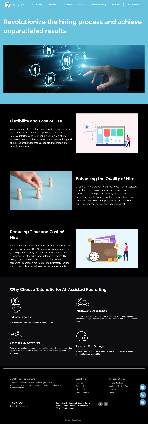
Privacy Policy (81, 395)
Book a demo (133, 5)
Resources (82, 5)
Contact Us (80, 391)
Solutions (37, 4)
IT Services (68, 5)
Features (53, 4)
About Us (114, 5)
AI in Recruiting (99, 5)
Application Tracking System (120, 391)
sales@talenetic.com (19, 406)
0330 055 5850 (16, 403)
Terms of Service (82, 398)
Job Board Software (117, 388)
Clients (111, 398)
